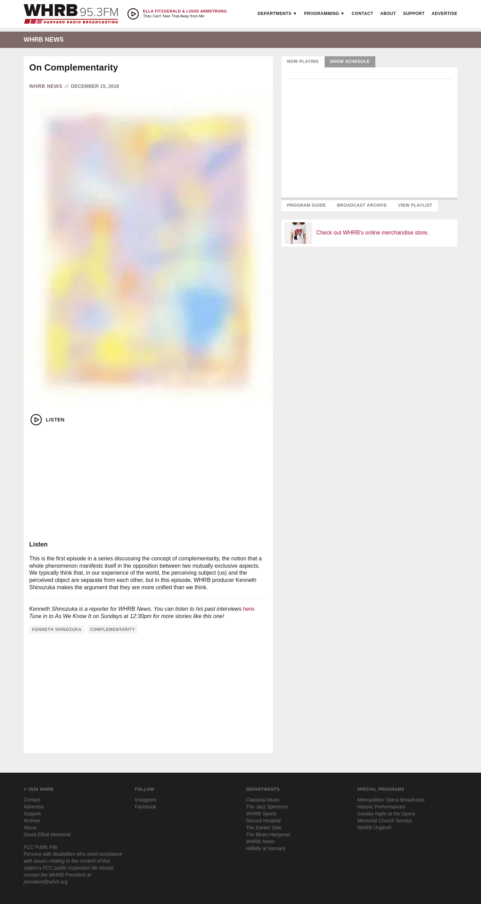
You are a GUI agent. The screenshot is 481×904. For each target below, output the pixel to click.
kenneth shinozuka (57, 629)
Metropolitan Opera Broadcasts (391, 800)
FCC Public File (40, 847)
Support (414, 13)
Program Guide (306, 205)
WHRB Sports (261, 813)
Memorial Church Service (384, 820)
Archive (32, 820)
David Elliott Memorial (47, 834)
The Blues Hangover (268, 834)
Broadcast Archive (362, 205)
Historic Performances (381, 807)
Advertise (444, 13)
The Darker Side (264, 827)
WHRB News (46, 86)
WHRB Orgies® (374, 827)
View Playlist (415, 205)
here (248, 609)
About (388, 13)
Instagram (145, 800)
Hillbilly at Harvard (265, 848)
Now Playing (303, 61)
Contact (362, 13)
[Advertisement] (148, 483)
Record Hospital (263, 820)
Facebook (145, 807)
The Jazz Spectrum (267, 807)
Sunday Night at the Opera (386, 813)
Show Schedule (350, 61)
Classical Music (262, 800)
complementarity (112, 629)
